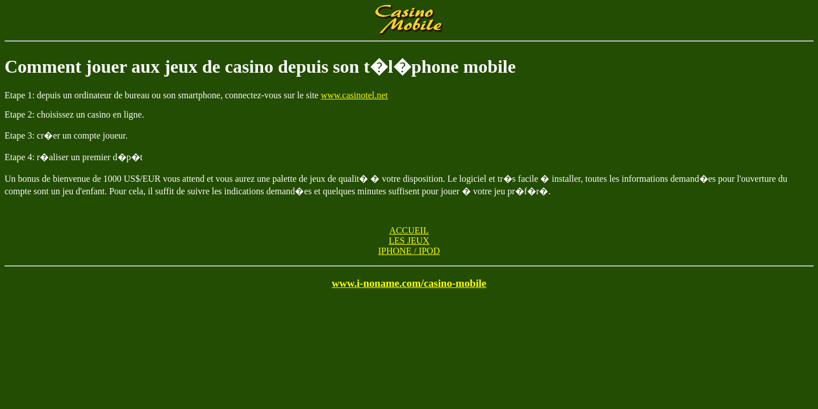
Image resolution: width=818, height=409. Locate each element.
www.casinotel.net (354, 95)
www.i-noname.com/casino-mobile (409, 283)
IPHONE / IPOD (409, 251)
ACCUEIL (408, 230)
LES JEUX (409, 240)
